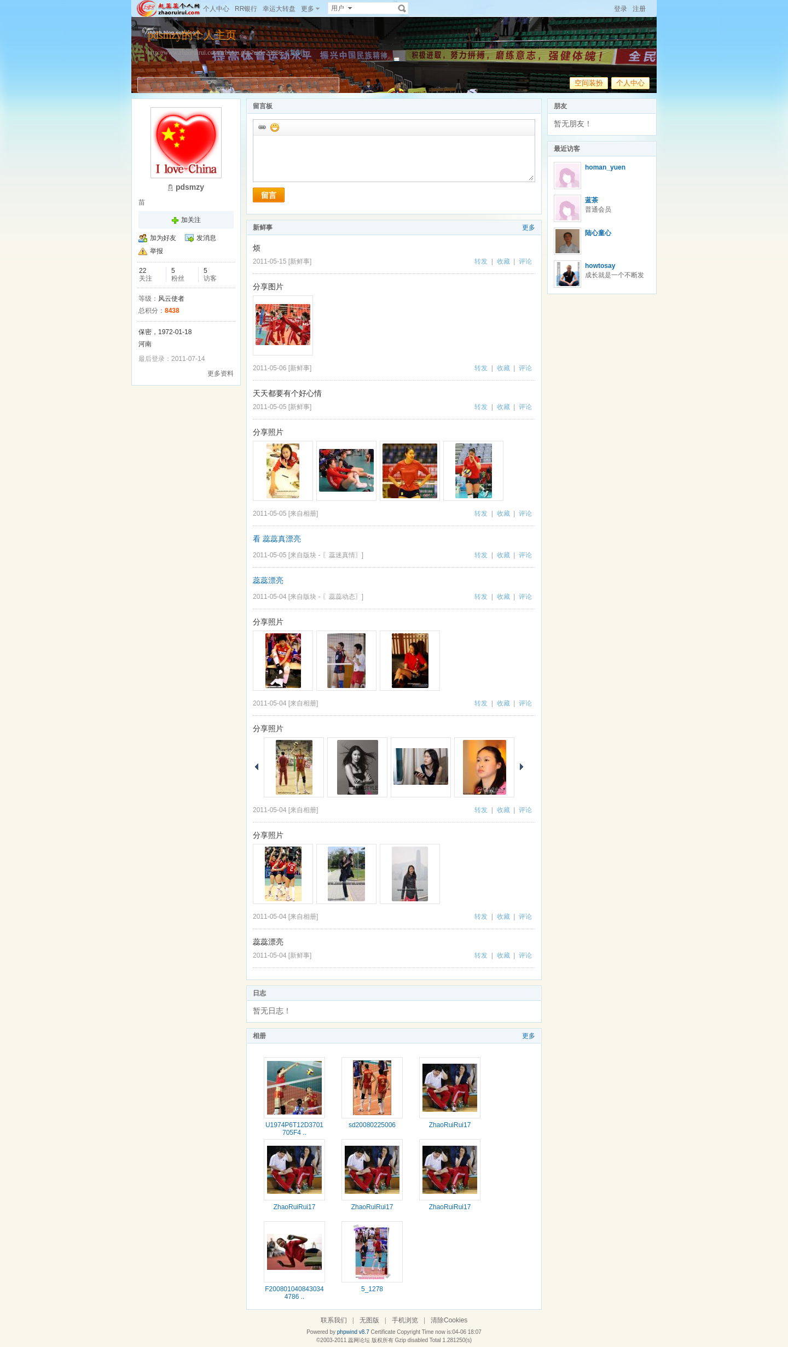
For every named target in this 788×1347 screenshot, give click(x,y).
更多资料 (220, 373)
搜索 (402, 8)
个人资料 (304, 84)
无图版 (369, 1320)
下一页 (521, 766)
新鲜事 (188, 84)
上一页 (256, 766)
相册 (244, 84)
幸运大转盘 (279, 8)
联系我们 (334, 1320)
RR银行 (246, 8)
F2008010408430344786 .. (294, 1293)
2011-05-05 (269, 407)
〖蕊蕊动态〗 (342, 596)
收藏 (503, 261)
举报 (156, 251)
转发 (481, 261)
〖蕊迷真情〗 (342, 555)
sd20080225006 (372, 1125)
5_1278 (372, 1289)
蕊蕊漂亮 (268, 580)
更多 (528, 227)
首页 (158, 84)
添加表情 (274, 127)
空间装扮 (589, 83)
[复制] (296, 52)
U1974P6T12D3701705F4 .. (294, 1128)
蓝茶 (591, 200)
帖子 (271, 84)
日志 (218, 84)
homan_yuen (605, 167)
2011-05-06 (269, 368)
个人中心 (216, 8)
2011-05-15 (269, 261)
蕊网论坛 (359, 1340)
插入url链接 (261, 127)
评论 (525, 261)
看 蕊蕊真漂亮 (277, 538)
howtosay (600, 266)
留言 (268, 195)
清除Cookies (449, 1320)
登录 (620, 8)
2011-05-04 (269, 596)
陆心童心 (598, 233)
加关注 (191, 220)
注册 (639, 8)
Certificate (382, 1332)
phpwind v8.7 (353, 1332)
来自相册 (303, 513)
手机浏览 (405, 1320)
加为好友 (163, 238)
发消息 (206, 238)
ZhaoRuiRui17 (450, 1125)
